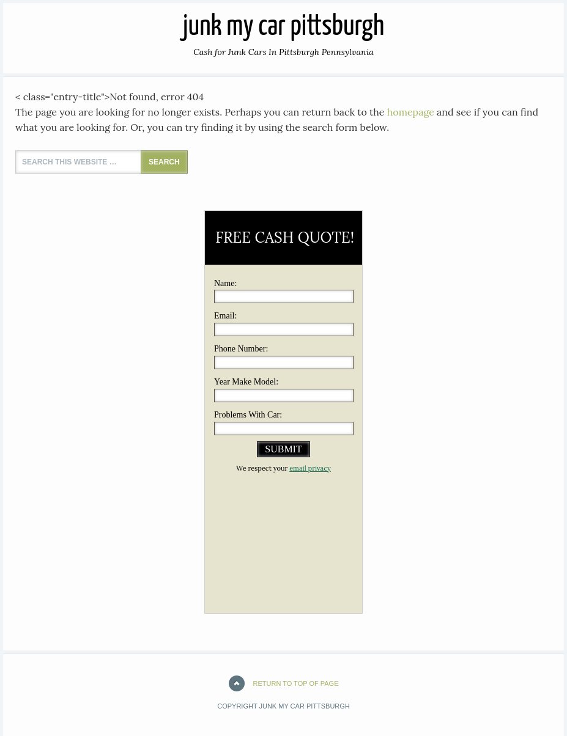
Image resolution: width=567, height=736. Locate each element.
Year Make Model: (246, 381)
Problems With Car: (248, 414)
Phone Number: (241, 348)
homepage (410, 112)
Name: (225, 283)
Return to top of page (296, 683)
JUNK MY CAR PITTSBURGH (283, 27)
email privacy (310, 468)
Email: (225, 315)
